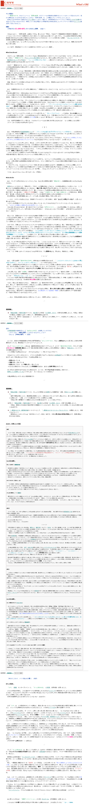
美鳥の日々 (70, 348)
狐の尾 (35, 312)
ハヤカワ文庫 (75, 19)
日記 (23, 60)
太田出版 (42, 751)
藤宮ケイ (32, 527)
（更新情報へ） (10, 8)
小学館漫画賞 (11, 330)
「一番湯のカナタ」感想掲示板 (18, 410)
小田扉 (48, 687)
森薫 (15, 687)
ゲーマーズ (48, 777)
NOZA (49, 527)
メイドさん (62, 712)
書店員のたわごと (12, 60)
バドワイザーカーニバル (50, 547)
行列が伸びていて (73, 432)
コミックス (77, 21)
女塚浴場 (13, 535)
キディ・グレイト (12, 592)
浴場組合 (33, 539)
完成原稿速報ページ (27, 131)
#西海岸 (37, 590)
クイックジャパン (14, 790)
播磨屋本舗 (17, 464)
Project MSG (19, 602)
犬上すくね (45, 799)
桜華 (48, 392)
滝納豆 (19, 492)
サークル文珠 (28, 439)
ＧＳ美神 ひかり (50, 312)
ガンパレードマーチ (73, 38)
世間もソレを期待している (15, 371)
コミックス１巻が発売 (32, 58)
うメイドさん (17, 712)
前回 (8, 186)
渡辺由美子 (27, 622)
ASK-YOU (30, 547)
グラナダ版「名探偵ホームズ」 (51, 716)
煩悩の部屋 (14, 312)
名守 (25, 547)
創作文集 (22, 312)
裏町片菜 (38, 527)
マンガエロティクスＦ (28, 757)
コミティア (52, 690)
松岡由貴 (58, 355)
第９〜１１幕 (69, 392)
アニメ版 (31, 19)
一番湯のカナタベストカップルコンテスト (55, 410)
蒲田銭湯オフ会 (68, 511)
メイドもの (52, 707)
